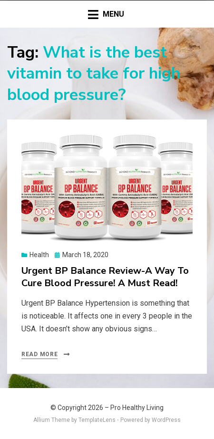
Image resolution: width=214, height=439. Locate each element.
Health (39, 255)
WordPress (166, 420)
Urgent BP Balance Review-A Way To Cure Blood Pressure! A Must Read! (105, 276)
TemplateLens (97, 420)
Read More (39, 354)
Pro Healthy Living (137, 407)
